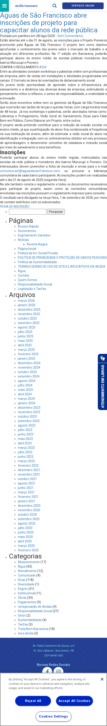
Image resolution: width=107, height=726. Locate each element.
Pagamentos (27, 602)
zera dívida (25, 633)
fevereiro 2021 (28, 496)
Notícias (23, 240)
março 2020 (26, 546)
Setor (22, 615)
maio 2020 (25, 537)
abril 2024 (25, 394)
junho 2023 (26, 434)
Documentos (27, 231)
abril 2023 (25, 443)
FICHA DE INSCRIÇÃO (14, 206)
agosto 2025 (27, 327)
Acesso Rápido (28, 226)
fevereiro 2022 (28, 465)
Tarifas (23, 624)
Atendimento (27, 571)
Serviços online (82, 5)
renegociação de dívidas (35, 606)
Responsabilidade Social (35, 284)
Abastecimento (29, 562)
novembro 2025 (29, 314)
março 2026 (26, 300)
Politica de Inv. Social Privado (38, 253)
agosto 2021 (27, 483)
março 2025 (26, 349)
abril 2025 (25, 345)
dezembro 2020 (29, 505)
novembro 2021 (29, 474)
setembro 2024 (29, 376)
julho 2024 (25, 385)
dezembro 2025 (29, 309)
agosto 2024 (27, 381)
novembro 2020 (29, 510)
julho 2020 (25, 528)
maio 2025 (25, 340)
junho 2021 (26, 488)
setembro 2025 (29, 323)
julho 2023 (25, 430)
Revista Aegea (37, 244)
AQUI (42, 67)
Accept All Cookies (74, 701)
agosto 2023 (27, 425)
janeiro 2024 (26, 403)
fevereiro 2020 (28, 550)
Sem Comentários (70, 36)
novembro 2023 (29, 412)
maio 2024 (25, 390)
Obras (22, 597)
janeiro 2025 (26, 358)
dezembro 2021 (29, 470)
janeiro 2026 (26, 305)
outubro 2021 (27, 479)
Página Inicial (27, 248)
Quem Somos (27, 280)
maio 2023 (25, 439)
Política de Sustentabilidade (37, 262)
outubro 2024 (27, 372)
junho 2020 (26, 532)
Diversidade (26, 584)
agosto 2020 (27, 523)
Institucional (26, 593)
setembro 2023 (29, 421)
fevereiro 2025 (28, 354)
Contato (23, 275)
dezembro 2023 (29, 407)
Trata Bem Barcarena (33, 629)
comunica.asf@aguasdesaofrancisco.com (30, 171)
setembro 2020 (29, 519)
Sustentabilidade (30, 620)
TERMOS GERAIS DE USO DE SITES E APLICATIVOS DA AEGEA (61, 266)
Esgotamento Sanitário (34, 235)
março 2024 (26, 398)
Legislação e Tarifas (32, 289)
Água (21, 271)
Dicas (21, 580)
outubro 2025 (27, 318)
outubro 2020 (27, 514)
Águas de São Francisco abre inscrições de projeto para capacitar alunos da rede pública (49, 22)
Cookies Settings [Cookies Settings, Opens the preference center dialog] (53, 716)
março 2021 (26, 492)
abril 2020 (25, 541)
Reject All (33, 701)
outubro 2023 (27, 416)
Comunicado (27, 575)
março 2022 (26, 461)
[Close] (102, 679)
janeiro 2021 (26, 501)
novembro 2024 (29, 367)
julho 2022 (25, 452)
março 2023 (26, 447)
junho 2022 (26, 456)
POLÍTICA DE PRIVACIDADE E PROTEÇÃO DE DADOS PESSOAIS (62, 257)
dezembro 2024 (29, 363)
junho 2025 (26, 336)
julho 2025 (25, 332)
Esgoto (23, 589)
